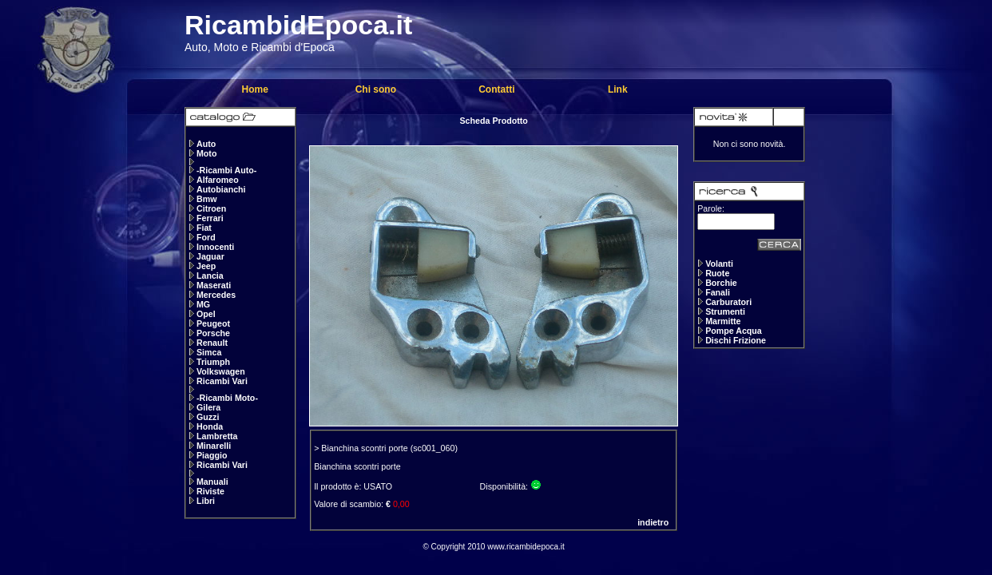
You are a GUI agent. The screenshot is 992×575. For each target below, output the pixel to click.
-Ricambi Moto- (227, 397)
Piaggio (211, 455)
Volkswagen (220, 371)
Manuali (212, 481)
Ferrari (210, 218)
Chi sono (375, 89)
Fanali (717, 292)
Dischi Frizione (735, 340)
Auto (206, 144)
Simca (208, 352)
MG (203, 304)
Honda (209, 426)
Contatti (496, 89)
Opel (206, 314)
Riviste (210, 491)
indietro (653, 522)
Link (618, 89)
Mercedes (216, 294)
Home (254, 89)
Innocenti (215, 247)
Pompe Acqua (733, 330)
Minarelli (213, 445)
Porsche (213, 333)
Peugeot (213, 323)
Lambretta (217, 436)
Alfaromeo (217, 179)
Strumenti (725, 311)
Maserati (213, 285)
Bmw (206, 199)
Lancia (210, 275)
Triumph (213, 362)
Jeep (206, 266)
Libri (205, 501)
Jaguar (210, 256)
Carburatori (728, 302)
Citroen (211, 208)
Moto (206, 153)
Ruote (717, 273)
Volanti (719, 263)
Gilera (208, 407)
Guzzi (207, 417)
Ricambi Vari (222, 381)
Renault (212, 342)
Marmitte (722, 321)
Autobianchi (221, 189)
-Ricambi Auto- (226, 170)
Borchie (721, 283)
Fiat (204, 227)
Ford (206, 237)
